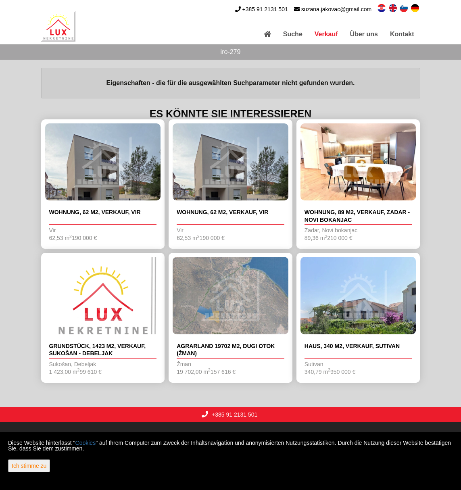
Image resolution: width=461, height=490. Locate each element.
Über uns (364, 34)
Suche (292, 34)
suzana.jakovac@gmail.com (336, 9)
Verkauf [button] (326, 34)
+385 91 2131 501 (265, 9)
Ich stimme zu (29, 466)
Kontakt (402, 34)
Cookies (85, 443)
